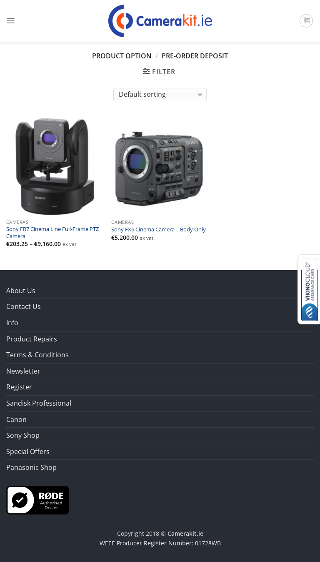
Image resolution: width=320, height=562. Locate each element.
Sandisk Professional (38, 403)
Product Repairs (31, 339)
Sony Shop (23, 435)
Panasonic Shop (31, 467)
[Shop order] (159, 94)
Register (19, 386)
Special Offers (28, 451)
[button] (10, 20)
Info (12, 322)
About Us (20, 290)
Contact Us (23, 306)
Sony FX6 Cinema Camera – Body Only (158, 229)
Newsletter (23, 371)
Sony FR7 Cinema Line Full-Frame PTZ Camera (52, 232)
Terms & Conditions (37, 354)
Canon (16, 419)
